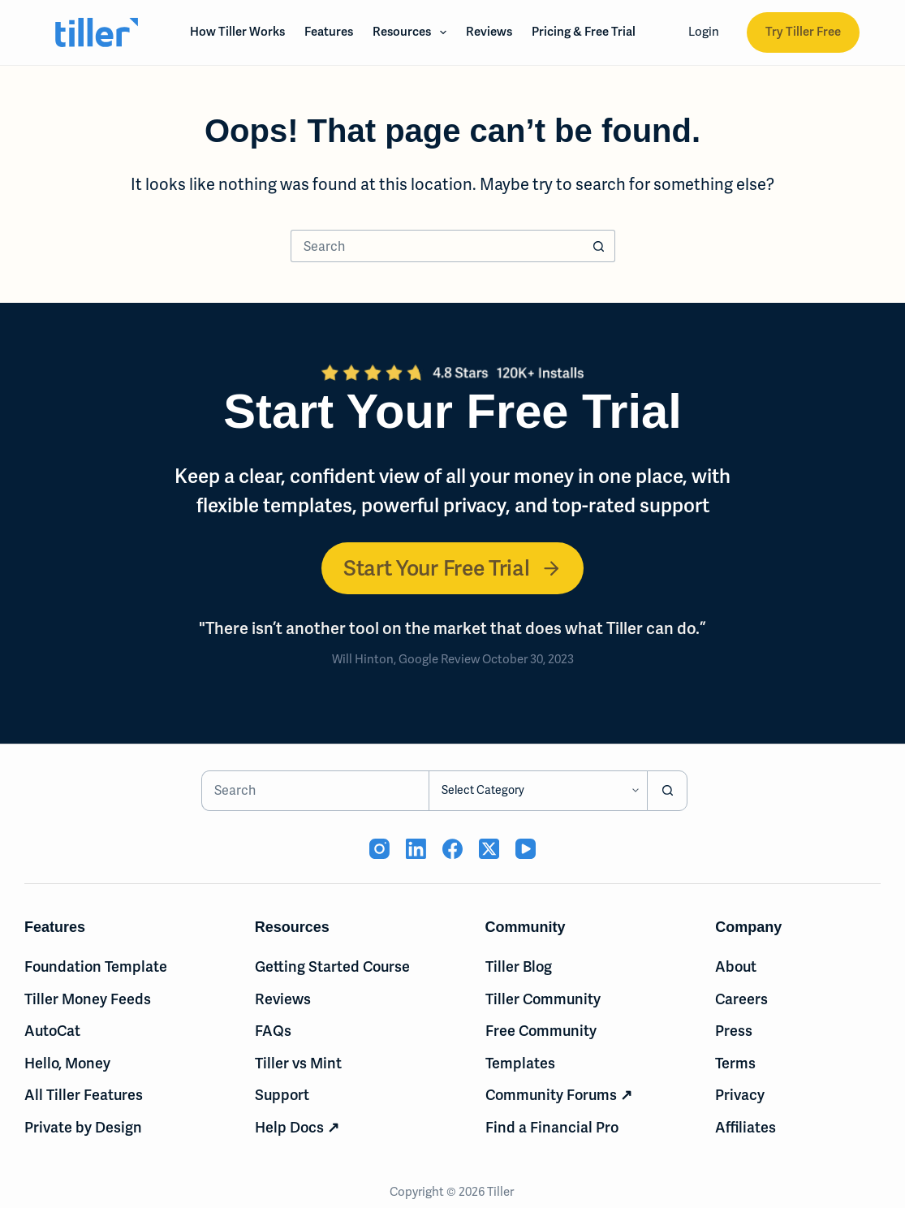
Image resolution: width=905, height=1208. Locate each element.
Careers (741, 999)
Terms (735, 1063)
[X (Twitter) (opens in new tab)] (489, 849)
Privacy (740, 1094)
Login (703, 32)
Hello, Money (67, 1063)
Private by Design (83, 1127)
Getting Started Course (332, 966)
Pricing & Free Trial (584, 32)
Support (282, 1094)
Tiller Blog (518, 966)
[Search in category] (538, 790)
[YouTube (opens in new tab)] (525, 849)
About (735, 966)
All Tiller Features (83, 1094)
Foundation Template (95, 966)
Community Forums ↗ (558, 1094)
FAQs (273, 1030)
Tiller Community (543, 999)
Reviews (489, 32)
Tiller (501, 1192)
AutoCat (52, 1030)
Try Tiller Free (803, 32)
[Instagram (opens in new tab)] (379, 849)
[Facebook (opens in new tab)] (452, 849)
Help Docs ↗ (297, 1127)
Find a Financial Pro (551, 1127)
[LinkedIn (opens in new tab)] (416, 849)
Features (328, 32)
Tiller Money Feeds (87, 999)
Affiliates (745, 1127)
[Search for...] (437, 246)
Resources (413, 32)
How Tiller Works (237, 32)
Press (733, 1030)
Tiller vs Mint (298, 1063)
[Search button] (599, 246)
